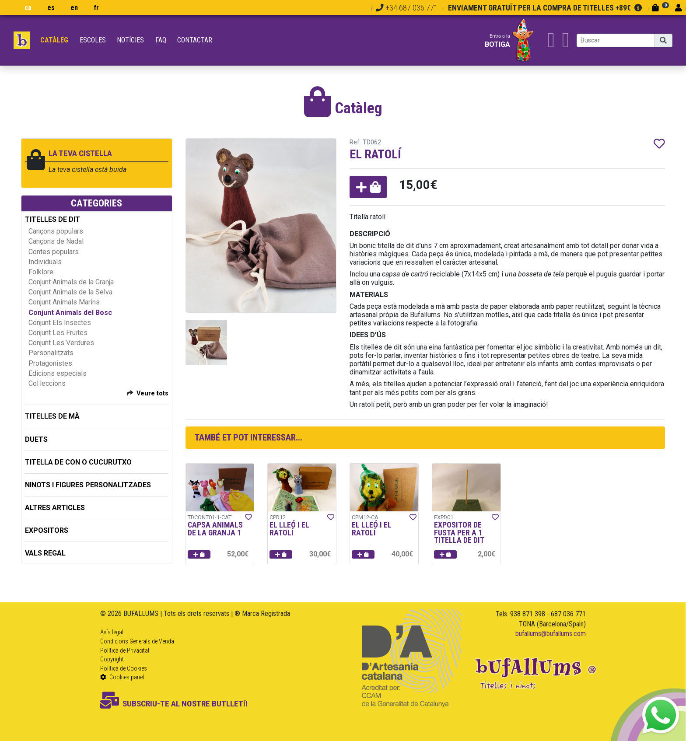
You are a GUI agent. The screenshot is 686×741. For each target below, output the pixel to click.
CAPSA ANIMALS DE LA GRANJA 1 (215, 529)
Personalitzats (51, 353)
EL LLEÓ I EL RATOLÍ (289, 529)
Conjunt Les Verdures (61, 343)
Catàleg (54, 40)
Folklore (40, 272)
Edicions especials (57, 373)
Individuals (45, 262)
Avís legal (111, 632)
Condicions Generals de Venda (137, 641)
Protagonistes (50, 363)
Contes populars (53, 252)
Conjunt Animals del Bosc (70, 312)
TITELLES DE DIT (52, 219)
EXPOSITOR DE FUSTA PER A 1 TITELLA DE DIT (459, 533)
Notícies (130, 40)
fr (96, 7)
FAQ (160, 40)
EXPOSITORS (46, 530)
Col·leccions (47, 383)
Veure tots (152, 393)
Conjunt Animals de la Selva (70, 292)
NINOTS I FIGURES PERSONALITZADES (88, 485)
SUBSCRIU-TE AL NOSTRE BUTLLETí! (174, 704)
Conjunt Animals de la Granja (71, 282)
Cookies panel (122, 677)
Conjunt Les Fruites (58, 333)
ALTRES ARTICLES (55, 507)
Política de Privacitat (125, 650)
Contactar (194, 40)
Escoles (93, 40)
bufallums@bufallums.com (550, 633)
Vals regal (45, 553)
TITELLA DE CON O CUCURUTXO (78, 462)
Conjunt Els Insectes (59, 322)
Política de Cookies (123, 668)
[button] (368, 187)
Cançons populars (55, 231)
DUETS (36, 439)
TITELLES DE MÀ (52, 416)
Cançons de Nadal (56, 241)
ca (28, 7)
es (51, 7)
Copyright (112, 659)
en (74, 7)
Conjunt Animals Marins (64, 302)
